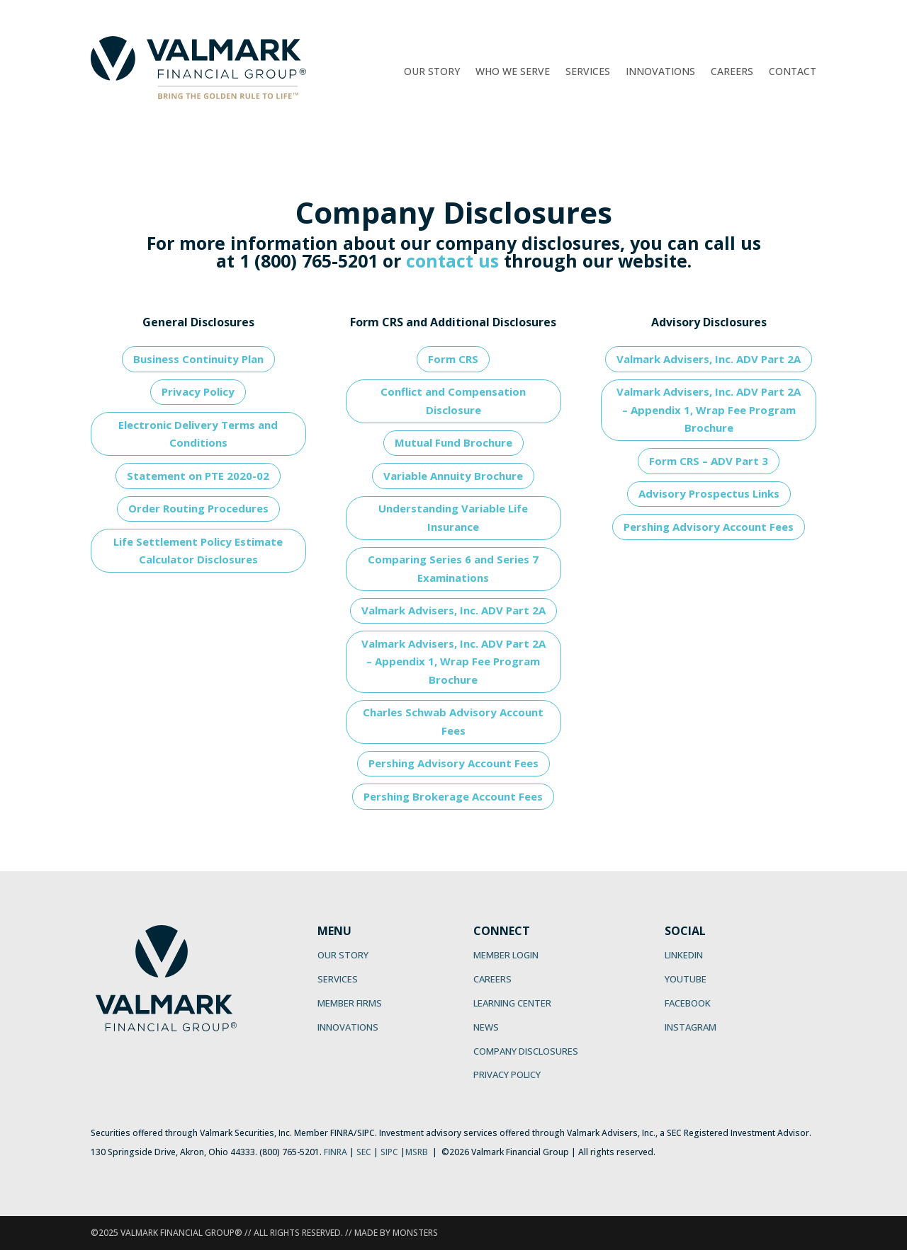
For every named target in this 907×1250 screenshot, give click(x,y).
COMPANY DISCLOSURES (525, 1051)
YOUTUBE (685, 979)
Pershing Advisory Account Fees (453, 763)
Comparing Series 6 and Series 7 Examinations (453, 568)
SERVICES (337, 979)
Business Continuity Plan (198, 359)
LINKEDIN (684, 954)
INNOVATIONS (347, 1027)
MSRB (416, 1152)
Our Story (432, 72)
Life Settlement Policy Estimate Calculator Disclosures (198, 550)
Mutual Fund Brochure (453, 442)
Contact (792, 72)
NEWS (486, 1027)
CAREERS (492, 979)
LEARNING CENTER (512, 1003)
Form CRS (453, 359)
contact (439, 260)
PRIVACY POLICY (507, 1074)
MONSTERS (415, 1233)
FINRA (335, 1152)
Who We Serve (512, 72)
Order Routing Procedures (198, 508)
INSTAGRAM (690, 1027)
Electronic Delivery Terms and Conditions (198, 434)
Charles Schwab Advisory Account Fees (453, 721)
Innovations (660, 72)
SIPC (389, 1152)
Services (587, 72)
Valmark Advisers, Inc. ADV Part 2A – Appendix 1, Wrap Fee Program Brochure (453, 661)
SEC (363, 1152)
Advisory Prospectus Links (708, 493)
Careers (732, 72)
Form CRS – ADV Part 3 (708, 461)
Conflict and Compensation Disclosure (453, 400)
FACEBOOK (688, 1003)
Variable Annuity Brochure (453, 476)
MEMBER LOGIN (506, 954)
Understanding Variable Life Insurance (453, 517)
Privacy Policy (198, 391)
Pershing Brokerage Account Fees (453, 796)
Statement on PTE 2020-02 (198, 476)
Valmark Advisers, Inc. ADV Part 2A (453, 610)
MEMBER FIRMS (349, 1003)
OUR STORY (342, 954)
